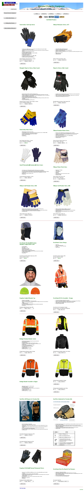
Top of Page (81, 489)
